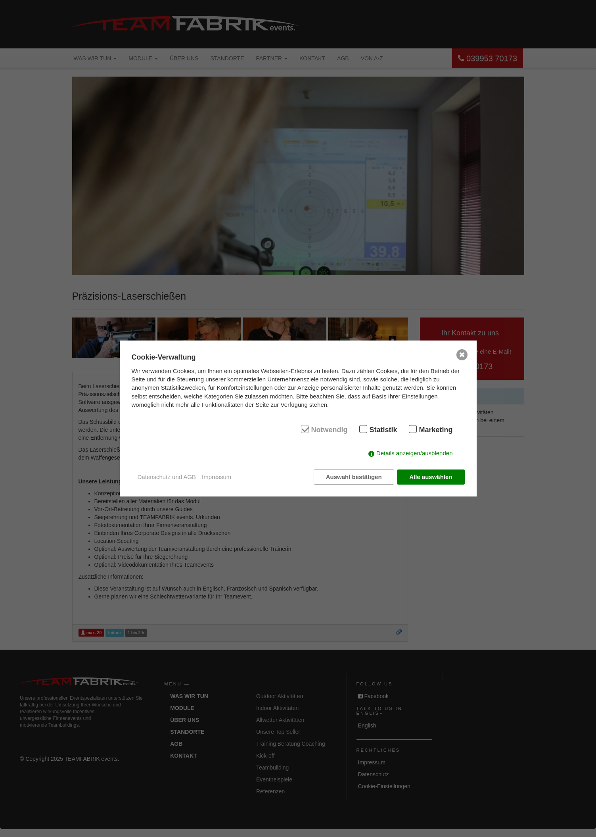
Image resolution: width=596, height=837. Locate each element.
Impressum (216, 476)
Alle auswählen (430, 476)
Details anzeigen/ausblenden (414, 453)
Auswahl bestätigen (354, 476)
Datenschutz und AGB (167, 476)
